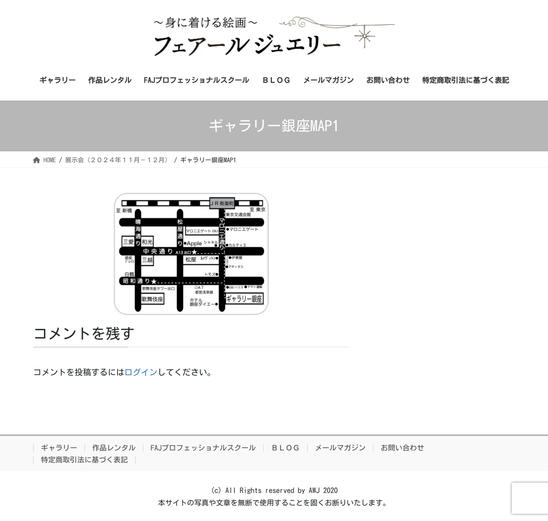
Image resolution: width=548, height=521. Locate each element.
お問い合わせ (402, 448)
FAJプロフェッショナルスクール (203, 448)
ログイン (140, 372)
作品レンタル (114, 448)
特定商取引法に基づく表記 (84, 459)
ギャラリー (59, 448)
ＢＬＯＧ (285, 448)
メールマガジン (340, 448)
